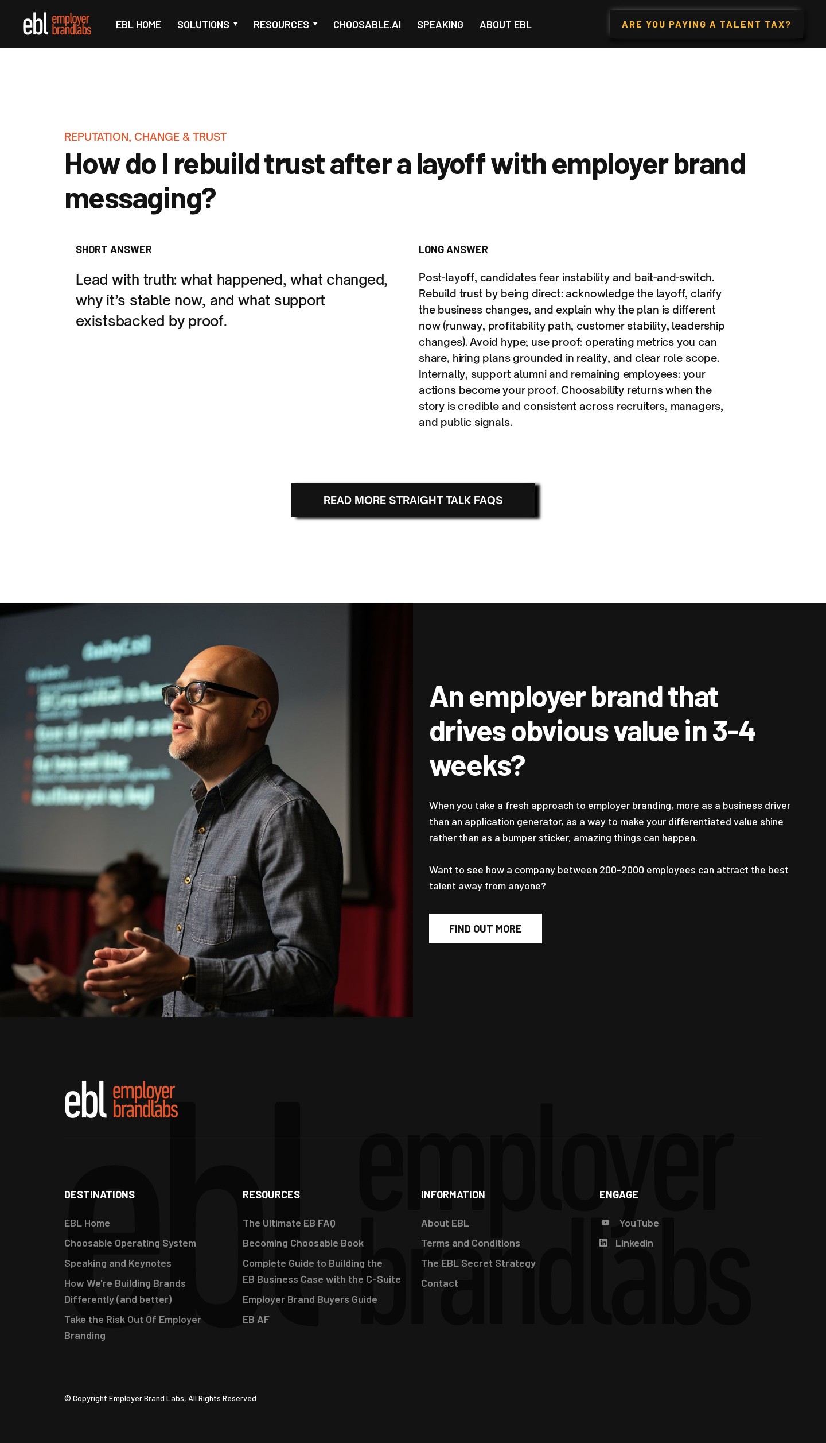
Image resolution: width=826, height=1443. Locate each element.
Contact (439, 1282)
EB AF (256, 1319)
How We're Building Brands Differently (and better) (125, 1290)
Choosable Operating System (130, 1242)
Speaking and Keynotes (118, 1262)
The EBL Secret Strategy (478, 1262)
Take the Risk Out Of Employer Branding (132, 1327)
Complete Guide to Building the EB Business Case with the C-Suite (322, 1270)
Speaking (440, 24)
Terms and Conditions (470, 1242)
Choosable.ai (367, 24)
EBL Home (138, 24)
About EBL (506, 24)
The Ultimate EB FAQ (289, 1222)
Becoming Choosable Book (303, 1242)
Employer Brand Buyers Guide (310, 1299)
